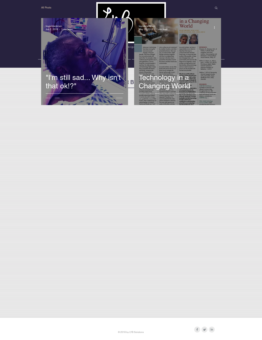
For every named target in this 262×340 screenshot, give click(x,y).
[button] (216, 8)
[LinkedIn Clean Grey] (212, 330)
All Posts (46, 7)
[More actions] (123, 27)
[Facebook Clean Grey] (197, 330)
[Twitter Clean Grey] (204, 330)
